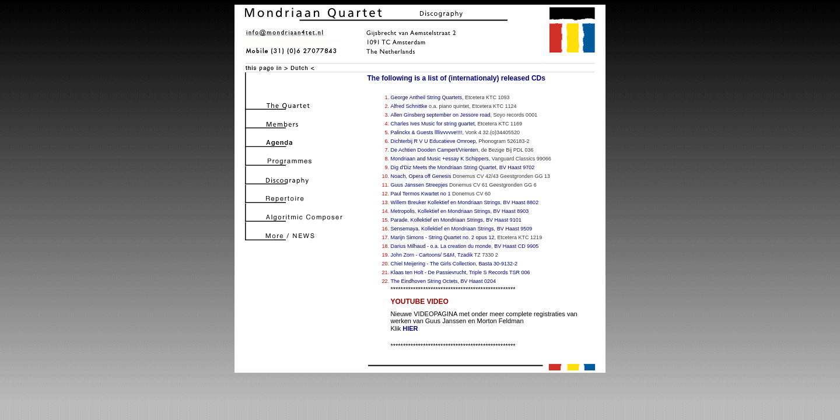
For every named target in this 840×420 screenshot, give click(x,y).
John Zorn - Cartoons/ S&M (423, 255)
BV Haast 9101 (504, 220)
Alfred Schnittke (409, 106)
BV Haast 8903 (511, 211)
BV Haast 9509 (515, 229)
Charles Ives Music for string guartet (433, 124)
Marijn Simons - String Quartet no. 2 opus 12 (443, 237)
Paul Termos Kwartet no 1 (421, 194)
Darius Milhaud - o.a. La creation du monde (441, 246)
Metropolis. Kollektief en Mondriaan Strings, (441, 211)
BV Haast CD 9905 (516, 246)
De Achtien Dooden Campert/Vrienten (434, 150)
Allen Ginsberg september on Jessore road (441, 115)
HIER (410, 328)
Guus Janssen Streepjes (419, 185)
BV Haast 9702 (517, 167)
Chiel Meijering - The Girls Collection (433, 264)
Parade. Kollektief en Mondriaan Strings (437, 220)
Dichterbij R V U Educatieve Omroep (433, 141)
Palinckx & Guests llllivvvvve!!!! (427, 132)
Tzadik (465, 255)
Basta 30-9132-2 (497, 264)
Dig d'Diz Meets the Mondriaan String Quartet (443, 167)
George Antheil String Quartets (427, 97)
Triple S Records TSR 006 (499, 272)
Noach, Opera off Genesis (421, 176)
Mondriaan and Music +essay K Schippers (440, 159)
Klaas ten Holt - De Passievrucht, (429, 272)
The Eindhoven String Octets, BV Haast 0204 (443, 281)
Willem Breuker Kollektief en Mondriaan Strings (446, 202)
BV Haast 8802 (521, 202)
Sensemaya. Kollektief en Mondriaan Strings (442, 229)
